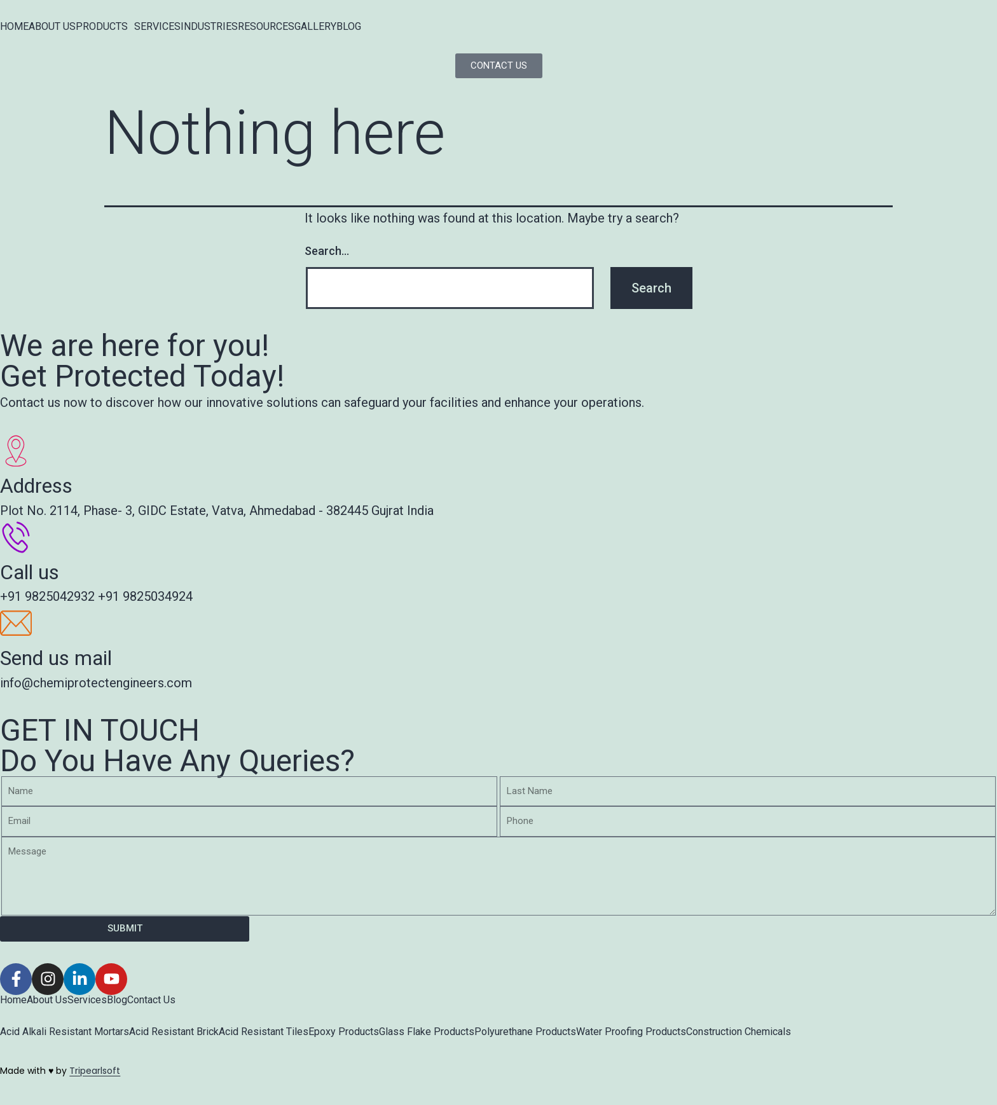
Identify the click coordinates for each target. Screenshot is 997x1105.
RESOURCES (266, 27)
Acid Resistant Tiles (263, 1032)
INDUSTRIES (209, 27)
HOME (14, 27)
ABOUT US (52, 27)
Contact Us (151, 1000)
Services (87, 1000)
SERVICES (157, 27)
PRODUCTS (102, 27)
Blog (117, 1000)
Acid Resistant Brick (174, 1032)
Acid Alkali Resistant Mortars (64, 1032)
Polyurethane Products (525, 1032)
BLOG (348, 27)
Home (13, 1000)
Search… (327, 250)
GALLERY (315, 27)
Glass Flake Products (426, 1032)
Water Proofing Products (631, 1032)
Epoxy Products (343, 1032)
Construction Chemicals (738, 1032)
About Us (47, 1000)
